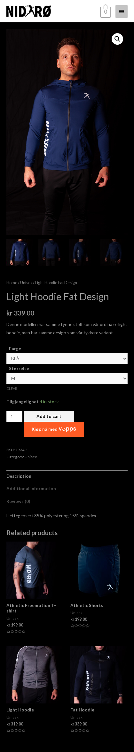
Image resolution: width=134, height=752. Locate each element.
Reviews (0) (18, 501)
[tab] (67, 476)
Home (11, 283)
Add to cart (48, 416)
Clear (11, 389)
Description (18, 476)
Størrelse (19, 368)
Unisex (26, 283)
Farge (15, 348)
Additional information (31, 488)
